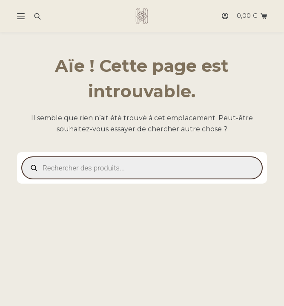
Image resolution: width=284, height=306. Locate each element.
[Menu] (21, 16)
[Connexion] (225, 16)
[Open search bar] (37, 16)
